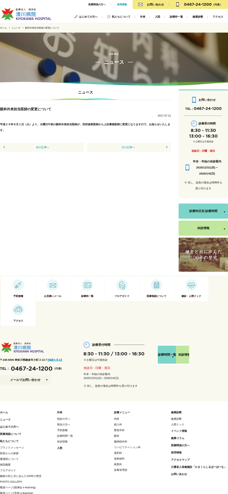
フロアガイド (8, 449)
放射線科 (119, 437)
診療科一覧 (176, 16)
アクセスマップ (180, 439)
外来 (142, 16)
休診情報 (203, 228)
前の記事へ (41, 147)
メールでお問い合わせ (25, 359)
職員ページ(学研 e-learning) (16, 472)
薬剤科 (118, 432)
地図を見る (55, 339)
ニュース (16, 28)
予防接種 (62, 409)
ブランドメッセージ (12, 426)
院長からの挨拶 (9, 432)
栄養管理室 (120, 449)
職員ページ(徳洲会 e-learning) (18, 466)
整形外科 (119, 409)
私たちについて (121, 16)
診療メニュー (122, 391)
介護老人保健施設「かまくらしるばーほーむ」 (199, 446)
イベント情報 (179, 410)
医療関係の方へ (97, 4)
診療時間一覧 (175, 336)
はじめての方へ (88, 16)
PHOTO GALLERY (11, 461)
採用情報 (122, 4)
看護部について (9, 438)
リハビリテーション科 (127, 426)
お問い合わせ (155, 4)
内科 (116, 398)
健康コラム (177, 417)
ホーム (3, 28)
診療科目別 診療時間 (203, 211)
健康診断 (197, 16)
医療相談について (10, 413)
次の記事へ (130, 147)
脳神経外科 (120, 420)
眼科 (116, 415)
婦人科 (118, 403)
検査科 (118, 443)
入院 (157, 16)
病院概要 (5, 443)
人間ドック (177, 403)
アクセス (218, 16)
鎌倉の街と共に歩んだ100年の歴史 (21, 455)
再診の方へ (63, 403)
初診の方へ (63, 398)
